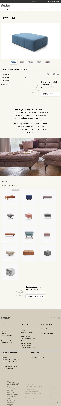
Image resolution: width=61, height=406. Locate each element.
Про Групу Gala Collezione (48, 333)
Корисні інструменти (7, 368)
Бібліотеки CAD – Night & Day (9, 361)
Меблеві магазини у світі (38, 357)
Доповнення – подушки (7, 342)
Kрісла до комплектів (7, 335)
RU (52, 1)
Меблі (3, 9)
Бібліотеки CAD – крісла (8, 364)
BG (59, 1)
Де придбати (11, 9)
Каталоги (4, 357)
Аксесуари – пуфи (6, 84)
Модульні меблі (5, 328)
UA (54, 1)
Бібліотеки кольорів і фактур (9, 366)
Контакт (47, 9)
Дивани (3, 333)
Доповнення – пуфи (6, 340)
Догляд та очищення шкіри (28, 340)
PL (48, 1)
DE (57, 1)
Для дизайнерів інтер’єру (34, 9)
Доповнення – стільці (7, 337)
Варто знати (21, 9)
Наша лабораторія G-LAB (28, 347)
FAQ (42, 331)
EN (50, 1)
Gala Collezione (5, 13)
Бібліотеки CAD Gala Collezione (10, 359)
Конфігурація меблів (27, 332)
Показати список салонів (48, 94)
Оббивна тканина (26, 343)
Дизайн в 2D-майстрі (47, 328)
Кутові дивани (5, 331)
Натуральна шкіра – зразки (28, 338)
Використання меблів (27, 345)
